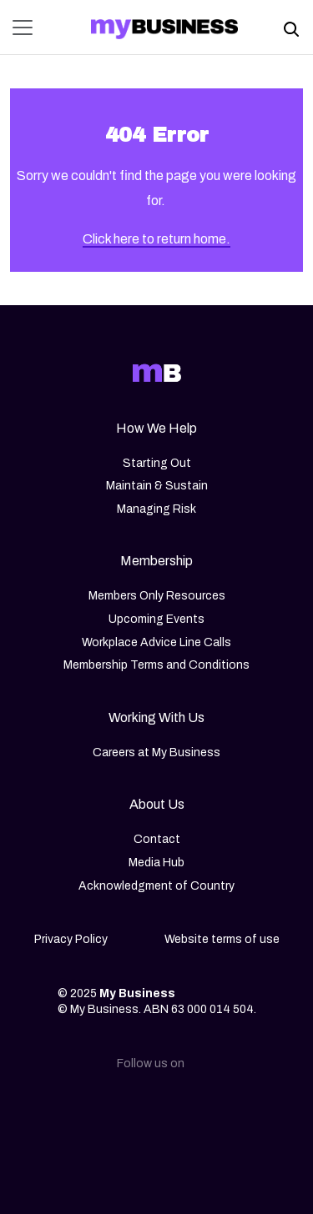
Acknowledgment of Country (156, 886)
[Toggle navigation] (27, 27)
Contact (157, 839)
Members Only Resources (156, 595)
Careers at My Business (156, 752)
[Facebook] (183, 1109)
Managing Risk (156, 509)
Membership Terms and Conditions (156, 665)
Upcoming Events (156, 619)
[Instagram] (130, 1109)
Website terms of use (222, 939)
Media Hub (156, 862)
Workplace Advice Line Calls (156, 642)
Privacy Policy (71, 939)
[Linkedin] (76, 1109)
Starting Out (157, 463)
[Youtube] (237, 1109)
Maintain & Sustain (157, 485)
